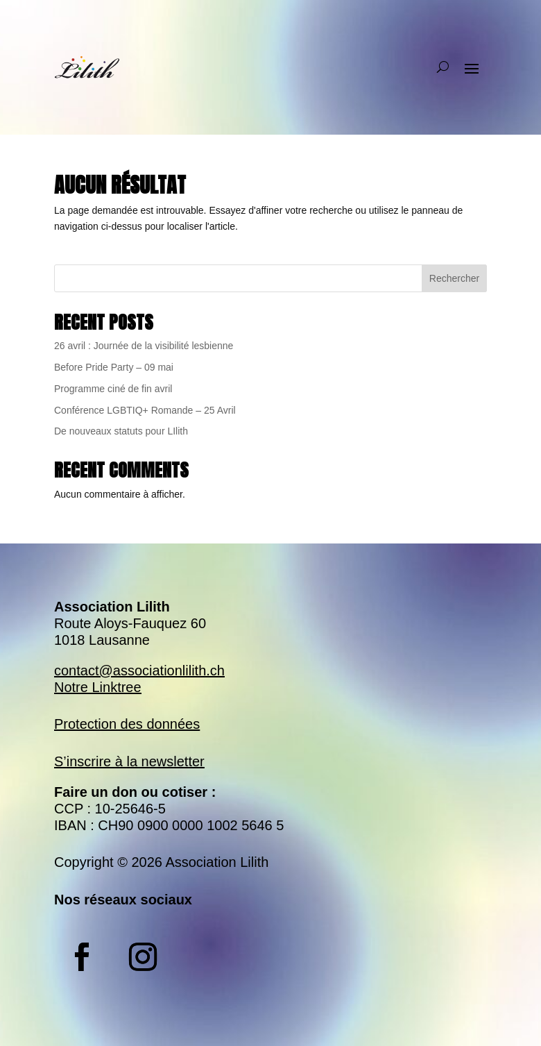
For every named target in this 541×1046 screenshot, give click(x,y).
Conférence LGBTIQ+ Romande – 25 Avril (145, 410)
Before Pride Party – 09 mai (113, 367)
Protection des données (127, 724)
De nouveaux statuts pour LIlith (121, 431)
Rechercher (454, 278)
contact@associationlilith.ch (139, 670)
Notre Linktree (97, 687)
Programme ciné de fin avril (113, 388)
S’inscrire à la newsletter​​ (129, 761)
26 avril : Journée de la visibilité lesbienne (143, 345)
